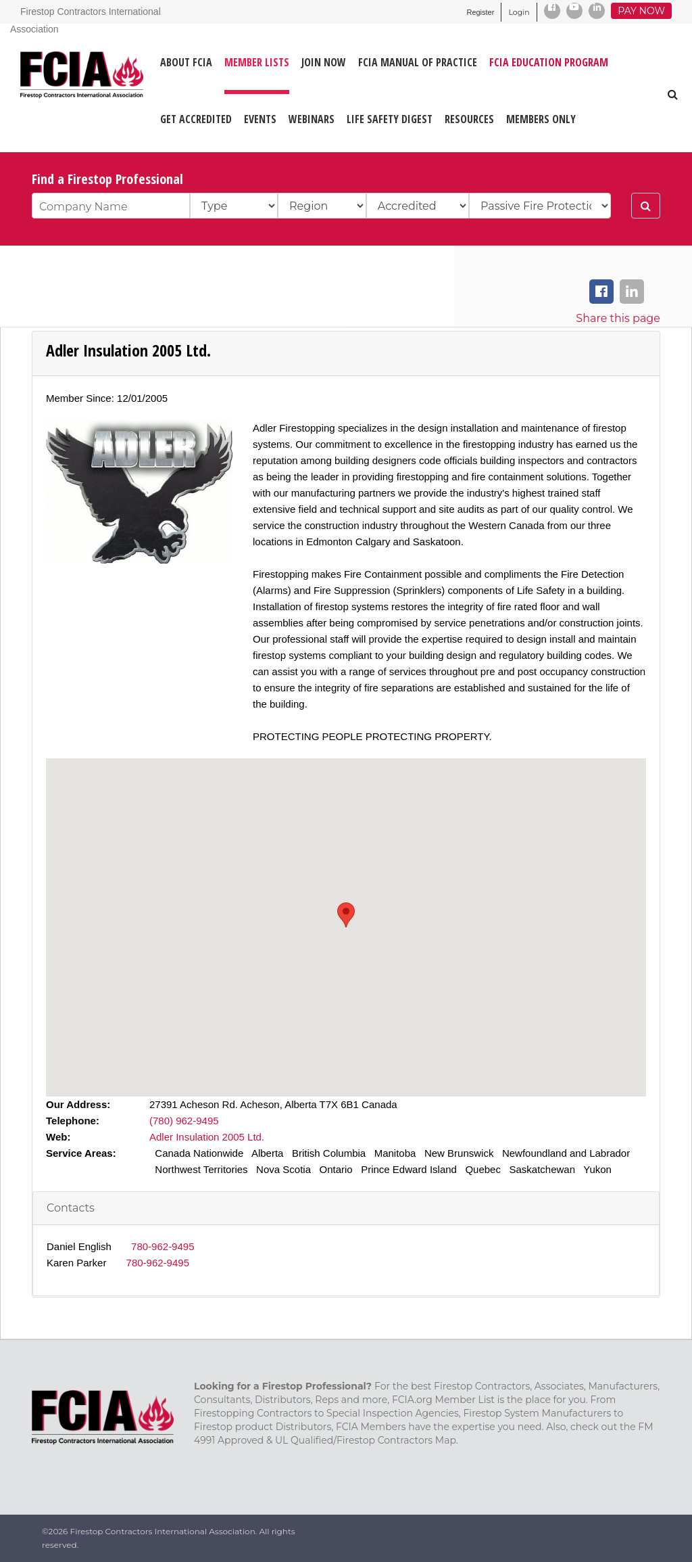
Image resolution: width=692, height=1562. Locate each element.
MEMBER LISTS (256, 62)
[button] (346, 914)
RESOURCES (469, 119)
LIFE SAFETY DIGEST (389, 119)
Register (480, 12)
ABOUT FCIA (186, 62)
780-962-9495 (162, 1246)
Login (518, 12)
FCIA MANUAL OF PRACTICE (417, 62)
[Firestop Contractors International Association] (28, 87)
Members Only (541, 119)
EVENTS (260, 119)
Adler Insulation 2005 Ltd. (206, 1137)
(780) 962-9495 (184, 1120)
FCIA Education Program (548, 62)
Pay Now (641, 11)
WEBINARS (312, 119)
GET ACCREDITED (196, 119)
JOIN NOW (323, 62)
